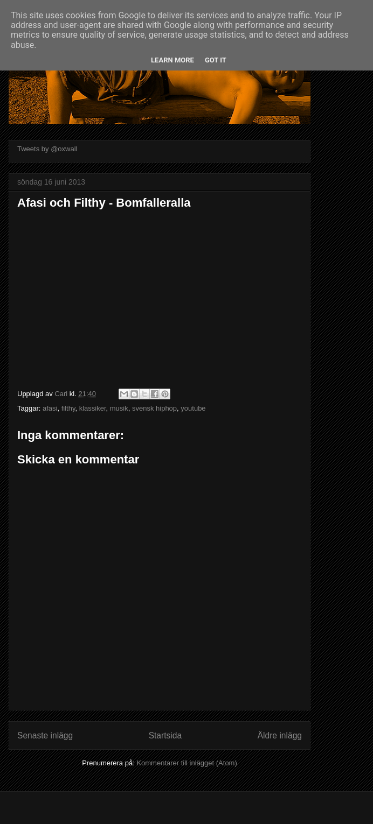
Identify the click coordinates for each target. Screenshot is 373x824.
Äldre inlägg (280, 735)
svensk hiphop (154, 408)
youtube (193, 408)
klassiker (92, 408)
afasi (50, 408)
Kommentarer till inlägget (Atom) (186, 763)
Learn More (172, 60)
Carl (61, 394)
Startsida (165, 735)
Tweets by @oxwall (47, 149)
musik (119, 408)
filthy (68, 408)
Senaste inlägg (45, 735)
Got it (215, 60)
